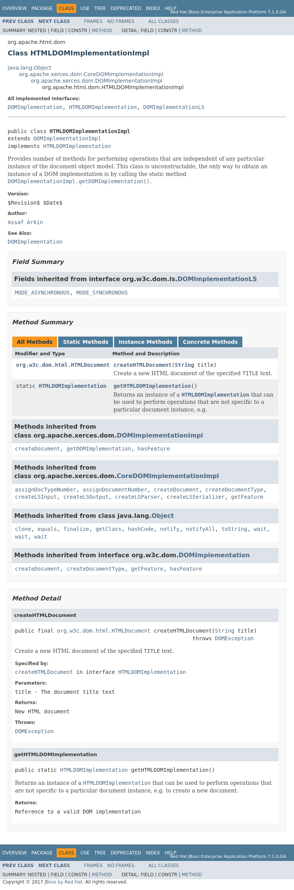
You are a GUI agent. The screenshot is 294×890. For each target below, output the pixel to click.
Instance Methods (145, 342)
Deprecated (126, 8)
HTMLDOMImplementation (103, 107)
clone (23, 529)
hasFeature (153, 449)
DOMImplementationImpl (67, 138)
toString (234, 529)
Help (170, 8)
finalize (76, 529)
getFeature (247, 497)
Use (85, 8)
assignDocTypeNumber (45, 489)
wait (260, 529)
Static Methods (85, 342)
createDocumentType (234, 489)
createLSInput (36, 497)
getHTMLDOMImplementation (152, 386)
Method (102, 30)
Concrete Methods (210, 342)
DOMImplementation (35, 107)
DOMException (234, 638)
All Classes (164, 21)
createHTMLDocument (142, 365)
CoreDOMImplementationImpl (168, 476)
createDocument (37, 449)
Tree (100, 8)
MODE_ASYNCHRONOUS (42, 293)
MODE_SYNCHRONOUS (102, 293)
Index (153, 8)
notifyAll (200, 529)
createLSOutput (85, 497)
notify (170, 529)
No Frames (120, 21)
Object (163, 515)
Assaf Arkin (25, 222)
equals (47, 529)
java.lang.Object (29, 68)
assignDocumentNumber (115, 489)
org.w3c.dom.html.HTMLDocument (62, 365)
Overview (14, 8)
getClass (108, 529)
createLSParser (137, 497)
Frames (93, 21)
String (184, 365)
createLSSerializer (196, 497)
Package (41, 8)
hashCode (141, 529)
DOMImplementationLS (173, 107)
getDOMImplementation (99, 449)
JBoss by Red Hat (63, 882)
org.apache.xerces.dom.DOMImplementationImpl (96, 81)
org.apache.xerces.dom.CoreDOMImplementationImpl (91, 74)
